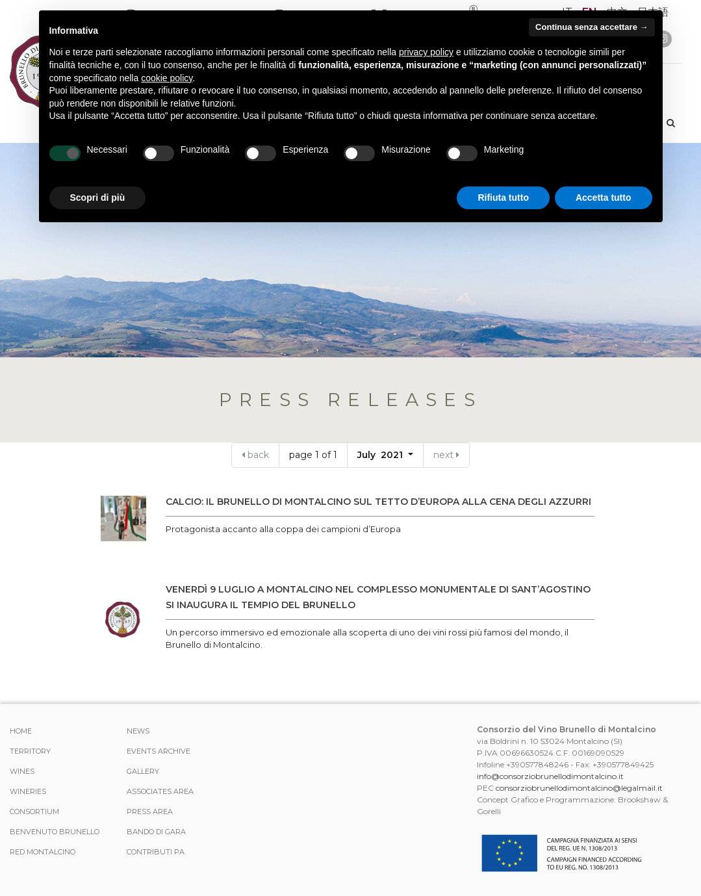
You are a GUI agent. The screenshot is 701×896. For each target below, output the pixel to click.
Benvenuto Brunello (54, 831)
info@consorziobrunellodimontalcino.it (550, 776)
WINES (22, 771)
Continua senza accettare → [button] (591, 27)
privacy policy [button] (426, 52)
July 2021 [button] (381, 455)
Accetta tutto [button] (603, 197)
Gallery (143, 771)
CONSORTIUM (34, 811)
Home (21, 731)
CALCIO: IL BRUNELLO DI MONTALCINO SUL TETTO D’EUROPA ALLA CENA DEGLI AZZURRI (378, 501)
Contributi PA (156, 851)
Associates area (160, 791)
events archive (158, 751)
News (138, 731)
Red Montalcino (42, 851)
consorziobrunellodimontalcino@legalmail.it (579, 788)
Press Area (150, 811)
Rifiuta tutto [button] (503, 197)
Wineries (28, 791)
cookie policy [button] (166, 78)
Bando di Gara (156, 831)
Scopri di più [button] (97, 197)
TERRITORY (30, 751)
